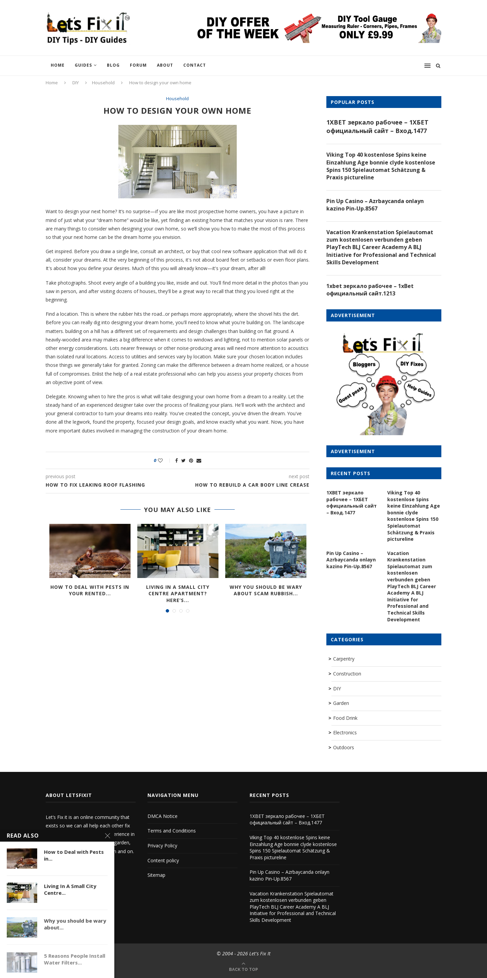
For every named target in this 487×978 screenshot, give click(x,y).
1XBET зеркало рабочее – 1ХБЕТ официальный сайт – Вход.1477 (377, 126)
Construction (347, 673)
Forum (138, 65)
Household (103, 83)
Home (58, 65)
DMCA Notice (162, 816)
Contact (194, 65)
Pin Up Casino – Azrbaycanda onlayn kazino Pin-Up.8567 (375, 204)
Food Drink (345, 718)
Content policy (163, 860)
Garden (341, 703)
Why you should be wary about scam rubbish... (266, 590)
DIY (75, 83)
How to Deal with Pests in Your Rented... (89, 590)
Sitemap (156, 875)
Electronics (345, 732)
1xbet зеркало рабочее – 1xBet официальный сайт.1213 (370, 289)
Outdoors (343, 747)
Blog (113, 65)
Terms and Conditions (171, 830)
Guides (83, 65)
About (165, 65)
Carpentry (343, 658)
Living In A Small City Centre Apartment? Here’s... (177, 593)
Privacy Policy (162, 845)
